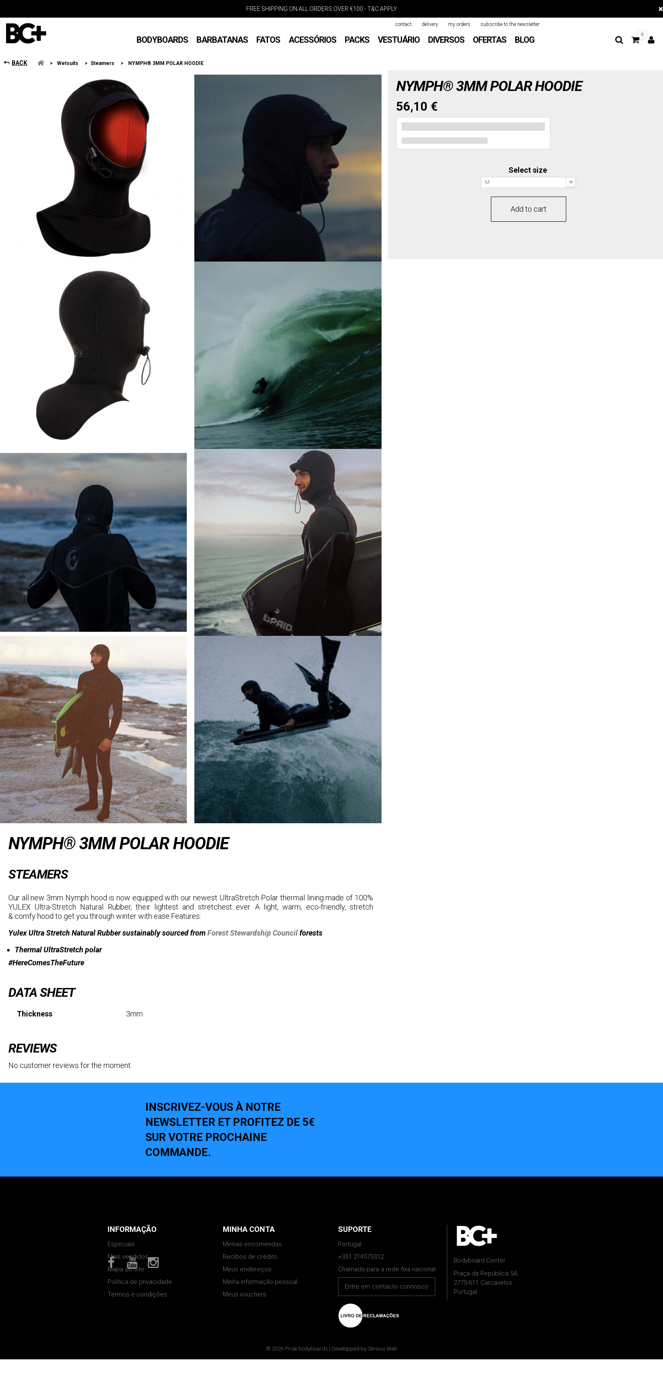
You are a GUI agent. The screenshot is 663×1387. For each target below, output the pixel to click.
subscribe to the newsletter (509, 24)
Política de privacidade (140, 1282)
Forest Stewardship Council (252, 932)
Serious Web (382, 1384)
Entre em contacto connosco (386, 1286)
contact (403, 24)
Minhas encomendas (252, 1244)
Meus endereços (247, 1269)
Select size (528, 170)
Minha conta (249, 1229)
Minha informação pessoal (260, 1282)
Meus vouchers (244, 1294)
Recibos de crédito (250, 1256)
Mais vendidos (128, 1256)
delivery (430, 24)
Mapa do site (126, 1269)
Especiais (121, 1244)
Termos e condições (137, 1294)
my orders (459, 24)
